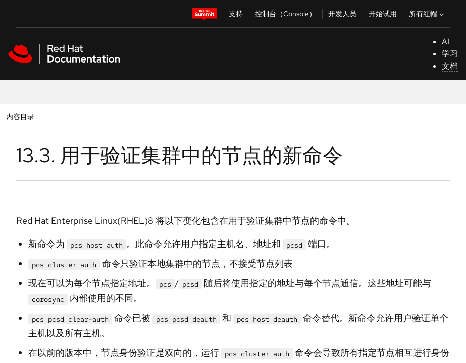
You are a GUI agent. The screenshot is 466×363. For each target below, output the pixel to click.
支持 (236, 13)
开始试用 (383, 13)
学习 (450, 53)
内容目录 (20, 117)
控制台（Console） (285, 13)
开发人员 (342, 13)
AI (445, 41)
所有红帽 (427, 13)
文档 (450, 65)
